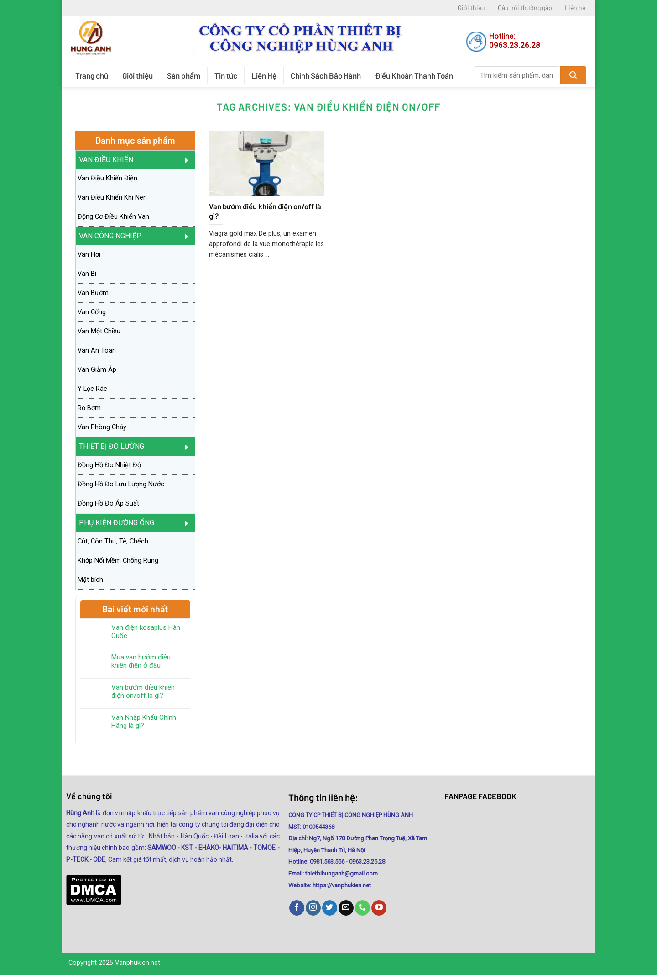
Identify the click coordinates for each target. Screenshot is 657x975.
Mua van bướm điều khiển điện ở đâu (141, 661)
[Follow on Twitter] (329, 908)
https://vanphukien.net (342, 885)
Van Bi (87, 274)
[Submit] (573, 75)
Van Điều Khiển (106, 159)
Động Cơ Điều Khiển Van (113, 217)
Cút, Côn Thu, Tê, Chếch (113, 541)
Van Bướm (93, 293)
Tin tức (225, 75)
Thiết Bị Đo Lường (111, 446)
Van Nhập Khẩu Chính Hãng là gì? (143, 721)
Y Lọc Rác (92, 389)
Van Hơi (89, 254)
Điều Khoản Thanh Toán (414, 75)
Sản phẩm (183, 75)
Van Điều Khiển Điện (107, 178)
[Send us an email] (346, 908)
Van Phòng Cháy (102, 427)
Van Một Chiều (99, 331)
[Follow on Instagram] (313, 908)
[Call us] (362, 908)
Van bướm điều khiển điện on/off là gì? (143, 691)
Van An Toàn (97, 350)
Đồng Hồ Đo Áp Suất (108, 503)
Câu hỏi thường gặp (525, 7)
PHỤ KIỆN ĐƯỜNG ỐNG (116, 522)
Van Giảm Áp (97, 370)
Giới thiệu (471, 7)
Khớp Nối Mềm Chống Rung (118, 560)
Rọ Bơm (89, 408)
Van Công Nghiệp (110, 236)
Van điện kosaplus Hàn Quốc (145, 631)
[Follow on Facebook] (296, 908)
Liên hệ (575, 7)
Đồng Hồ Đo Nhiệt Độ (109, 465)
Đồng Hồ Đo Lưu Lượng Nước (121, 484)
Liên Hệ (263, 75)
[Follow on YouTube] (378, 908)
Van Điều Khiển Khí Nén (112, 197)
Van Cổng (92, 312)
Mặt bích (90, 580)
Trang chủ (91, 75)
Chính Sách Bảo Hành (326, 75)
